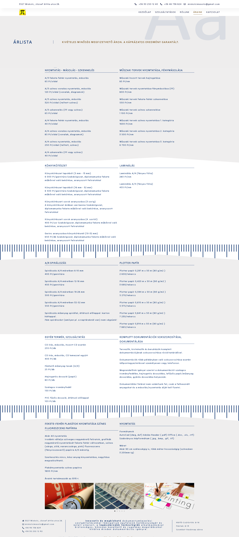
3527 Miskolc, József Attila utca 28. (39, 4)
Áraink (197, 12)
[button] (47, 496)
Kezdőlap (145, 12)
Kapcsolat (213, 12)
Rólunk (184, 12)
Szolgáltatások (165, 12)
